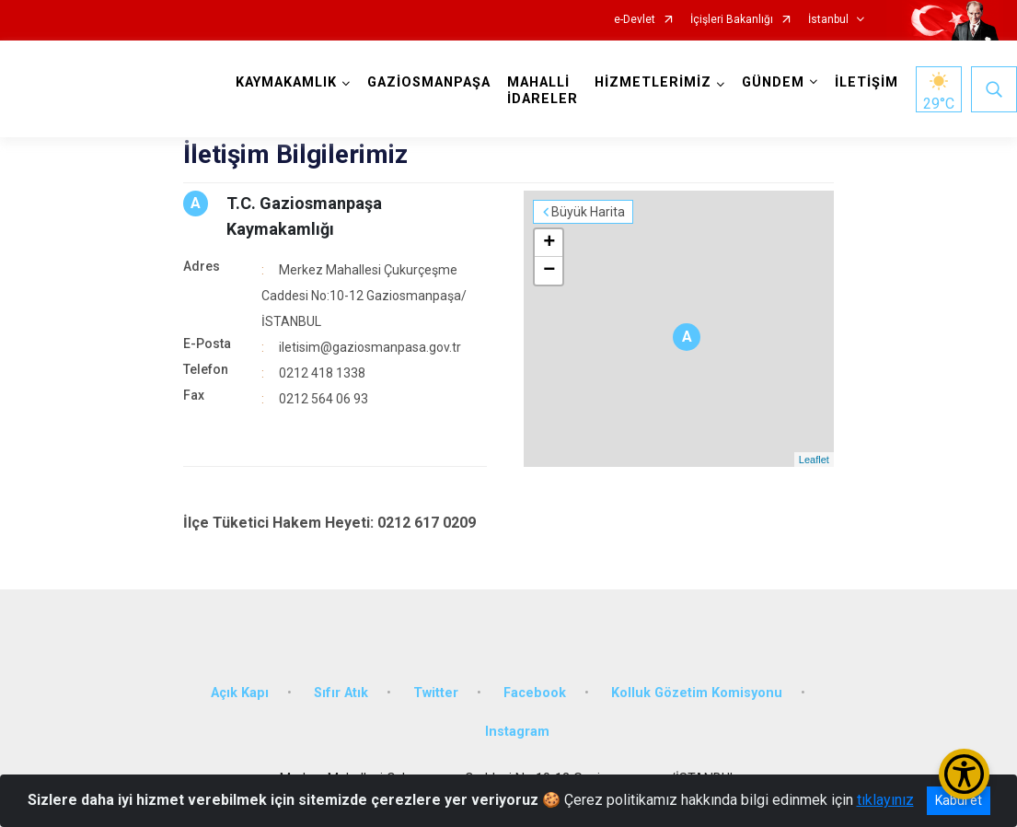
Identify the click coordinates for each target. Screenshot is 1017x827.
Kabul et (958, 800)
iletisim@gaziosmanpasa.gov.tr (370, 347)
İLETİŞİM (866, 82)
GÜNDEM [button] (773, 82)
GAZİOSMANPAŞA (429, 82)
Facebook (534, 693)
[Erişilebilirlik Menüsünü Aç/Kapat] (964, 774)
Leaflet (814, 459)
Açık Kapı (240, 693)
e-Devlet (634, 20)
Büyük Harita (588, 211)
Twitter (435, 693)
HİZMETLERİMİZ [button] (653, 82)
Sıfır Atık (341, 693)
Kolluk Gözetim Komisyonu (696, 693)
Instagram (517, 732)
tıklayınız (885, 800)
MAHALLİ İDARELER (542, 91)
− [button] (549, 271)
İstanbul (828, 20)
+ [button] (549, 243)
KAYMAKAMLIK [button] (286, 82)
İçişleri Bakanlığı (731, 20)
